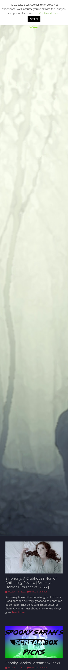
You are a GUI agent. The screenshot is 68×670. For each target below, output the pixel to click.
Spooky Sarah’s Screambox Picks (32, 662)
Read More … (19, 612)
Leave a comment (39, 591)
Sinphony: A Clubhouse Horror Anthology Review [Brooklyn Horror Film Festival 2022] (31, 582)
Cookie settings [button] (48, 13)
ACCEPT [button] (34, 19)
